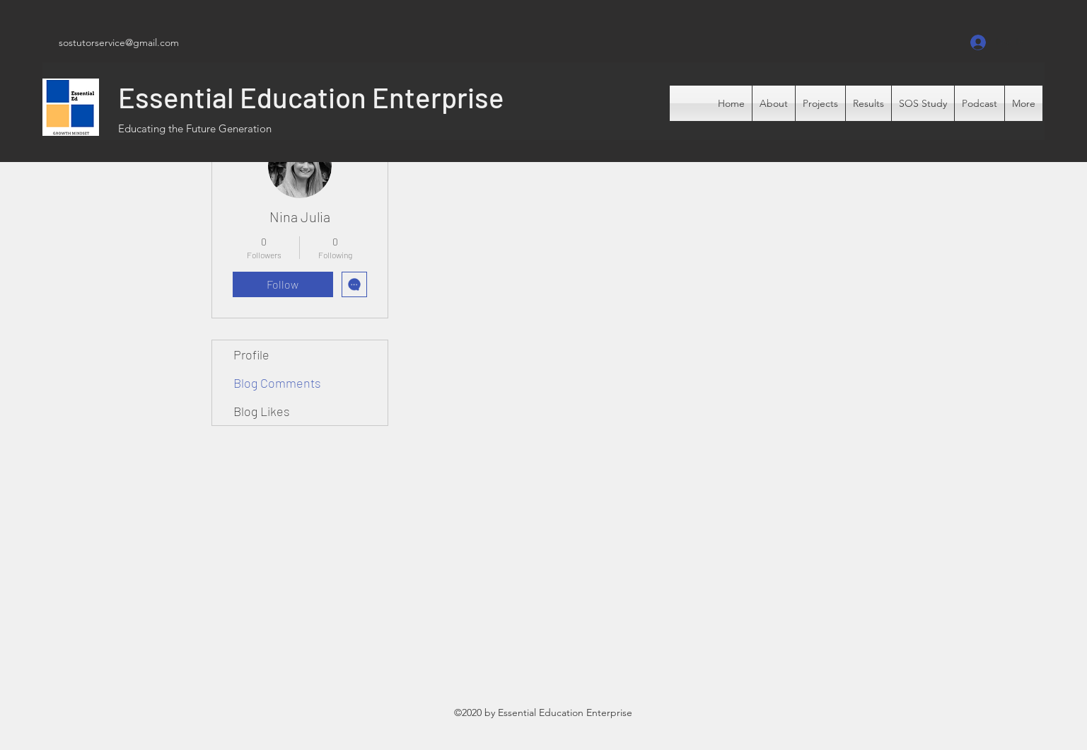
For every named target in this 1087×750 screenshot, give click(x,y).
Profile (251, 354)
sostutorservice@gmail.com (119, 42)
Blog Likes (261, 411)
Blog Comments (277, 383)
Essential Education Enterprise (311, 97)
